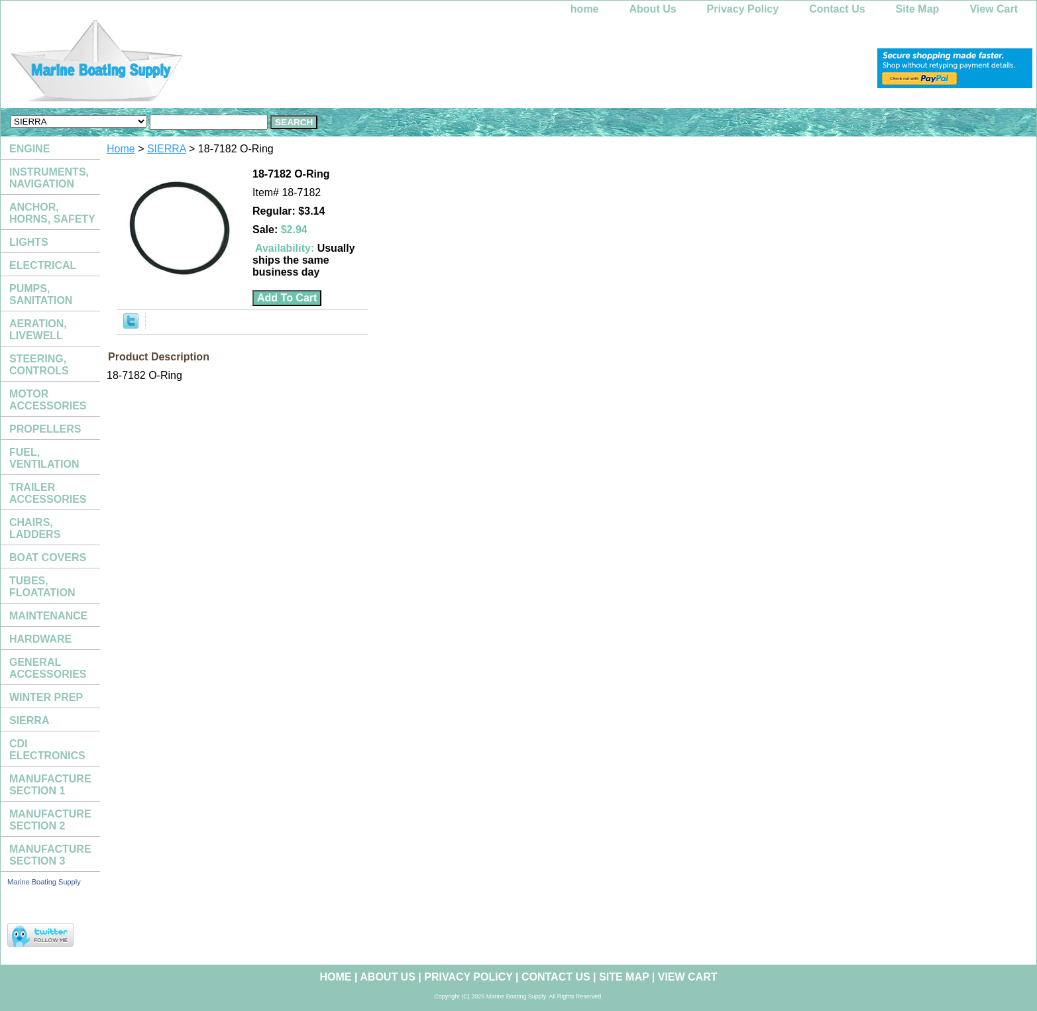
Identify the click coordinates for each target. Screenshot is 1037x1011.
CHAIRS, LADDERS (34, 528)
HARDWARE (40, 639)
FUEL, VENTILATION (44, 458)
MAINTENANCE (48, 615)
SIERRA (166, 148)
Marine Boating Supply (44, 882)
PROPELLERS (45, 429)
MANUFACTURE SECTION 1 (50, 784)
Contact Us (837, 9)
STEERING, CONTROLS (39, 364)
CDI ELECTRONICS (47, 749)
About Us (653, 9)
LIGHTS (28, 242)
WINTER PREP (46, 697)
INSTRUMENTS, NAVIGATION (49, 177)
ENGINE (29, 148)
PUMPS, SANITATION (40, 294)
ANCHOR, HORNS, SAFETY (52, 213)
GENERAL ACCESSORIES (47, 668)
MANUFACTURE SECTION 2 (50, 819)
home (585, 9)
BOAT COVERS (47, 557)
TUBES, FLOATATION (42, 586)
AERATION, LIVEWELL (38, 329)
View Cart (993, 9)
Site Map (918, 9)
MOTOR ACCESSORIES (47, 399)
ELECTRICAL (42, 265)
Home (121, 148)
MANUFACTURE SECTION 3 (50, 855)
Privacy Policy (743, 9)
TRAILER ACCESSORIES (47, 493)
